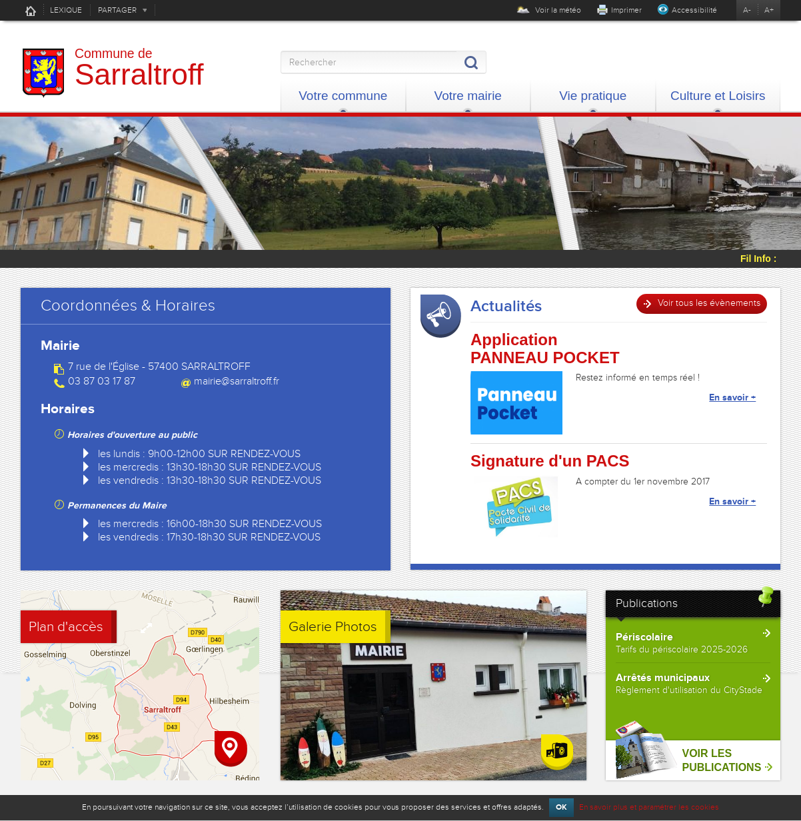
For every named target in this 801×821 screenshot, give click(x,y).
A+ (769, 10)
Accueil (31, 11)
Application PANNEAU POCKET (545, 348)
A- (747, 10)
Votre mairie (468, 96)
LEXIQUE (66, 10)
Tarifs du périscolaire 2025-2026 (682, 649)
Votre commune (343, 96)
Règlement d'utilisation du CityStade (689, 690)
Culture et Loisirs (718, 96)
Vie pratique (592, 96)
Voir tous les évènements (709, 303)
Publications (647, 603)
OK (561, 807)
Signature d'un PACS (550, 461)
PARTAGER (117, 10)
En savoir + (732, 397)
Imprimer (626, 10)
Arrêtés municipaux (663, 677)
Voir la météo (548, 10)
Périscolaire (644, 637)
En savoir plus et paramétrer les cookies (649, 807)
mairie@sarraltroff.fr (236, 381)
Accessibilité (694, 10)
